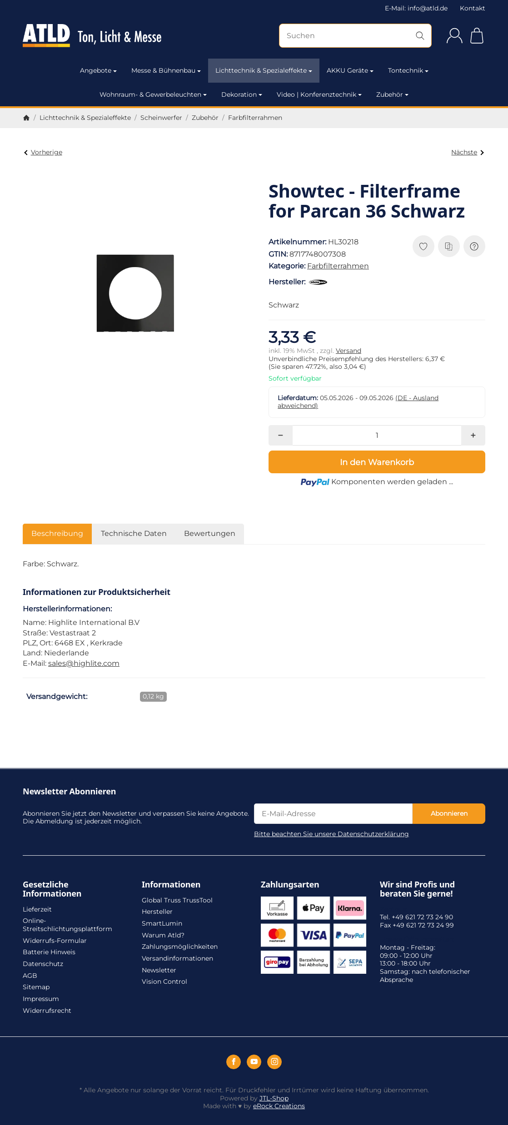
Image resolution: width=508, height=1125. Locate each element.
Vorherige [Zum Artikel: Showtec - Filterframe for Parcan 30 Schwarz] (43, 152)
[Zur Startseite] (92, 36)
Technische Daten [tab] (134, 533)
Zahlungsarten (290, 884)
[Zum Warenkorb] (476, 35)
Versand (348, 350)
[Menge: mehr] (473, 435)
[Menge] (377, 435)
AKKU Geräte (350, 70)
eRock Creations (279, 1106)
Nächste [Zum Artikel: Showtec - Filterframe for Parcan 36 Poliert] (467, 152)
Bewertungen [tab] (209, 533)
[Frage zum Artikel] (474, 246)
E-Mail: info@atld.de (416, 8)
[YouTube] (254, 1062)
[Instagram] (274, 1062)
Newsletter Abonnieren (69, 791)
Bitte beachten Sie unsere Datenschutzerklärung (331, 834)
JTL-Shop (274, 1098)
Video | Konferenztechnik (319, 94)
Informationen (171, 884)
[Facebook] (233, 1062)
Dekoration (241, 94)
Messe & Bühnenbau (166, 70)
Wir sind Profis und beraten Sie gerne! (417, 889)
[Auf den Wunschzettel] (423, 246)
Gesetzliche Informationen (52, 889)
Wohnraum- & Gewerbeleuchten (153, 94)
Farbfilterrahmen (338, 266)
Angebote (98, 70)
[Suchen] (355, 36)
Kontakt (472, 8)
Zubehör (392, 94)
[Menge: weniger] (281, 435)
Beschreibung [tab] (57, 533)
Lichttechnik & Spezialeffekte (263, 70)
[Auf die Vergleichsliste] (449, 246)
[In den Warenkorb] (377, 462)
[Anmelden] (454, 35)
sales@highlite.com (84, 663)
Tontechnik (408, 70)
